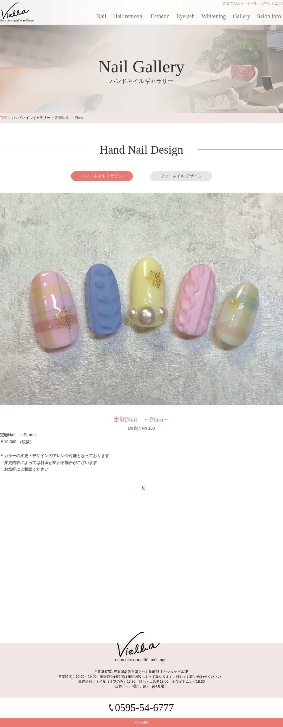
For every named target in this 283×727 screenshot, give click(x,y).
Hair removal (128, 16)
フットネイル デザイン (181, 176)
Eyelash (185, 16)
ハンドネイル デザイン (102, 176)
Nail (101, 16)
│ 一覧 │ (141, 488)
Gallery (241, 16)
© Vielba (141, 722)
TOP (3, 118)
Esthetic (160, 16)
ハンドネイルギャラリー (31, 118)
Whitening (214, 16)
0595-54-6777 (144, 707)
